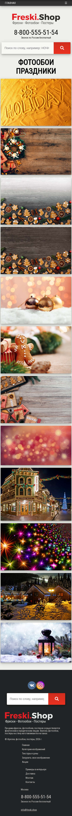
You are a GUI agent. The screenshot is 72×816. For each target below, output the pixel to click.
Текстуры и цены (30, 753)
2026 (38, 739)
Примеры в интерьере (36, 769)
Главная (10, 3)
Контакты (30, 782)
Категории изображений (33, 749)
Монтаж (29, 778)
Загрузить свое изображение (36, 757)
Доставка (30, 773)
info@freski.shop (29, 810)
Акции (25, 762)
